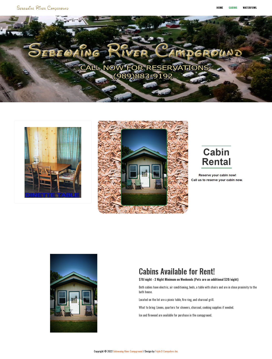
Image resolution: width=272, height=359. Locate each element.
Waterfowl (250, 7)
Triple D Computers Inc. (166, 351)
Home (219, 7)
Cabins (233, 7)
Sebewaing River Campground (128, 351)
